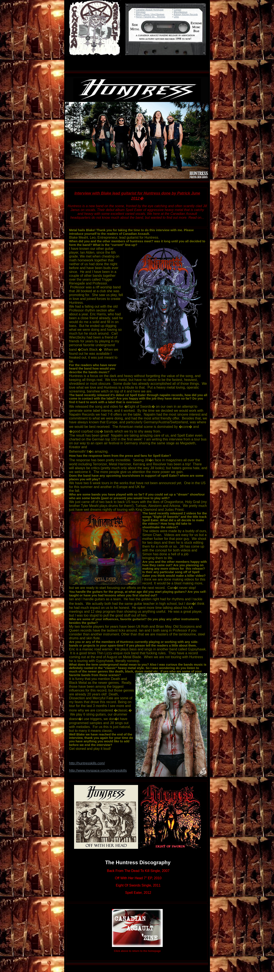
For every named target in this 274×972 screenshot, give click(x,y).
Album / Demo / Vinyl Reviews (150, 14)
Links (176, 17)
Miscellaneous (180, 12)
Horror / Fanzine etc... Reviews (150, 17)
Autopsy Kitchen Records (186, 14)
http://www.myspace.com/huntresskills (98, 770)
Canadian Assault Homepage (150, 10)
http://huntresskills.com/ (87, 763)
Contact (177, 10)
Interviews (141, 12)
